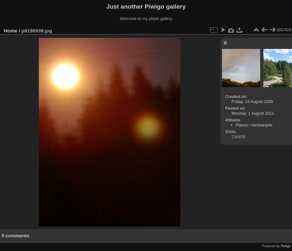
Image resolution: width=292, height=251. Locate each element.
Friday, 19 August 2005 (252, 101)
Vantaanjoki (261, 125)
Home (10, 30)
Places (242, 125)
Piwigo (286, 246)
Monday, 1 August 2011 (253, 113)
